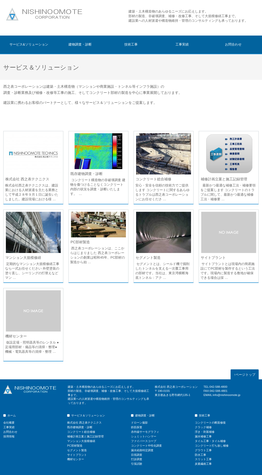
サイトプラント (213, 258)
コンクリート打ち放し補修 (212, 445)
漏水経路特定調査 (142, 450)
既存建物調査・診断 (86, 174)
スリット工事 (203, 459)
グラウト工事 (203, 450)
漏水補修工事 (203, 436)
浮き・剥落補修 (205, 431)
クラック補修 (203, 427)
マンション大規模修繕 (23, 258)
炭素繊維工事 (203, 463)
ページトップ (244, 375)
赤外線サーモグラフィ (145, 431)
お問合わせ (233, 44)
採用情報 (9, 436)
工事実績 (182, 44)
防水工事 (200, 454)
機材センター (16, 336)
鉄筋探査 (136, 427)
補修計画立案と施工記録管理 (224, 179)
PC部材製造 (80, 242)
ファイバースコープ (143, 441)
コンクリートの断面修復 (210, 422)
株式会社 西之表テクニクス (27, 179)
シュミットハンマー (143, 436)
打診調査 (136, 459)
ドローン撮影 (139, 422)
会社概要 (9, 422)
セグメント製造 (148, 258)
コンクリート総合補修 (153, 179)
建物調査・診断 (80, 44)
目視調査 (136, 454)
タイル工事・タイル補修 (210, 441)
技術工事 (131, 44)
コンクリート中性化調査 (146, 445)
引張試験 (136, 463)
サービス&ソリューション (28, 44)
